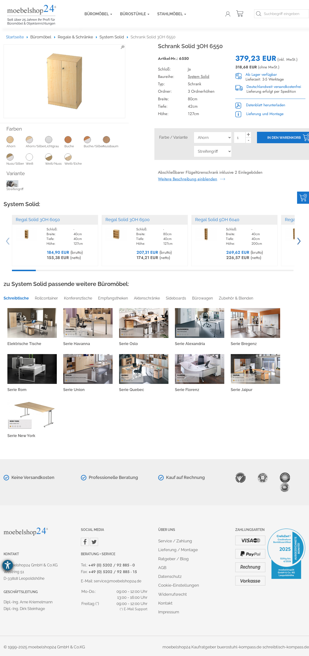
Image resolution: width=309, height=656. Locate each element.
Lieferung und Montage (259, 114)
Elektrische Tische (24, 343)
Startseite (17, 37)
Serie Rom (16, 389)
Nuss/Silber (16, 159)
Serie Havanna (76, 343)
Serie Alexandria (190, 343)
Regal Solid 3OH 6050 (38, 219)
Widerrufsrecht (172, 594)
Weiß (35, 159)
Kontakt (165, 603)
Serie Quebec (131, 389)
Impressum (168, 612)
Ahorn (16, 142)
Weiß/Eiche (74, 159)
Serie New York (21, 435)
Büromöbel (98, 14)
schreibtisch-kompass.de (285, 647)
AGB (162, 567)
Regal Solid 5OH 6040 (217, 219)
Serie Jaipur (241, 389)
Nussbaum (112, 142)
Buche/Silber (93, 142)
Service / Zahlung (175, 541)
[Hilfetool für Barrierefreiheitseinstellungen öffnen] (7, 565)
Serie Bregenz (244, 343)
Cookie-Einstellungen (178, 585)
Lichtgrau (54, 142)
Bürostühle (134, 14)
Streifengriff (15, 186)
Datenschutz (170, 576)
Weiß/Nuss (54, 159)
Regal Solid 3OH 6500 (127, 219)
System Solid (198, 76)
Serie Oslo (128, 343)
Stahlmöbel (171, 14)
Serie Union (74, 389)
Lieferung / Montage (178, 549)
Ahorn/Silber (35, 142)
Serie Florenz (187, 389)
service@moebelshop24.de (117, 581)
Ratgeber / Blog (173, 558)
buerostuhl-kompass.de (239, 647)
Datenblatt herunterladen (260, 105)
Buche (74, 142)
